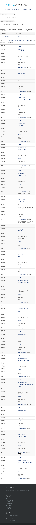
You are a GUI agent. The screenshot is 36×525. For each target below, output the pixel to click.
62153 (19, 404)
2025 (19, 70)
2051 (19, 305)
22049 (19, 166)
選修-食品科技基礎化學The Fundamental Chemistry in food (25, 310)
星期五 (24, 40)
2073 (19, 432)
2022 (19, 46)
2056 (19, 331)
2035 (19, 171)
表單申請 (9, 505)
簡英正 (19, 320)
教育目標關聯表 (5, 36)
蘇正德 (19, 241)
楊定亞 (19, 158)
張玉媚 (19, 134)
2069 (19, 407)
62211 (19, 302)
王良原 (19, 471)
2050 (19, 278)
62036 (19, 248)
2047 (19, 252)
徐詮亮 (19, 294)
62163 (19, 352)
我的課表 (9, 9)
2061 (19, 355)
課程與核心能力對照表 (21, 36)
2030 (19, 120)
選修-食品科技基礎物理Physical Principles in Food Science (24, 282)
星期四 (20, 40)
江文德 (19, 59)
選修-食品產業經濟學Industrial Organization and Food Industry (25, 384)
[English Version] (31, 9)
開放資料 (9, 507)
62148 (19, 478)
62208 (19, 376)
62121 (19, 192)
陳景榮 (19, 369)
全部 (32, 40)
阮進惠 (19, 184)
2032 (19, 145)
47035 (19, 141)
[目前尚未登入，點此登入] (21, 9)
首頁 (8, 498)
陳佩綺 (19, 110)
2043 (19, 197)
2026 (19, 95)
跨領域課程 (9, 503)
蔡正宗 (19, 212)
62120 (19, 67)
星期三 (16, 40)
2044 (19, 226)
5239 (19, 457)
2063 (19, 380)
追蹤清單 (13, 9)
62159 (19, 428)
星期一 (8, 40)
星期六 (28, 40)
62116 (19, 452)
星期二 (12, 40)
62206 (19, 328)
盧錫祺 (19, 421)
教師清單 (9, 508)
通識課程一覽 (10, 502)
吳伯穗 (19, 344)
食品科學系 (23, 67)
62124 (19, 219)
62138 (19, 117)
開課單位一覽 (10, 500)
